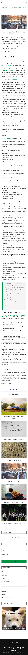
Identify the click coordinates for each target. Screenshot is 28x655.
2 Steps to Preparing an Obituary (14, 502)
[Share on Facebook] (13, 389)
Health (3, 578)
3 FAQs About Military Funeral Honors (14, 523)
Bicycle (3, 594)
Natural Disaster (5, 581)
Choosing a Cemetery (14, 481)
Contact (7, 649)
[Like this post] (11, 389)
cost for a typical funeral (9, 60)
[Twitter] (12, 642)
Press (11, 649)
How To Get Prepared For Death (14, 439)
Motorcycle (4, 591)
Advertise (10, 647)
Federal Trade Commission (7, 70)
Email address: (14, 556)
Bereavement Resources (14, 460)
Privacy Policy (20, 649)
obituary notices (9, 65)
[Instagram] (14, 642)
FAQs (14, 649)
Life (2, 571)
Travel (2, 584)
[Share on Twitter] (14, 389)
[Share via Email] (16, 389)
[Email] (17, 642)
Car (2, 588)
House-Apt (4, 575)
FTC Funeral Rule (7, 68)
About (5, 647)
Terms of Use (14, 650)
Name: (14, 550)
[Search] (26, 2)
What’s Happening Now (6, 597)
